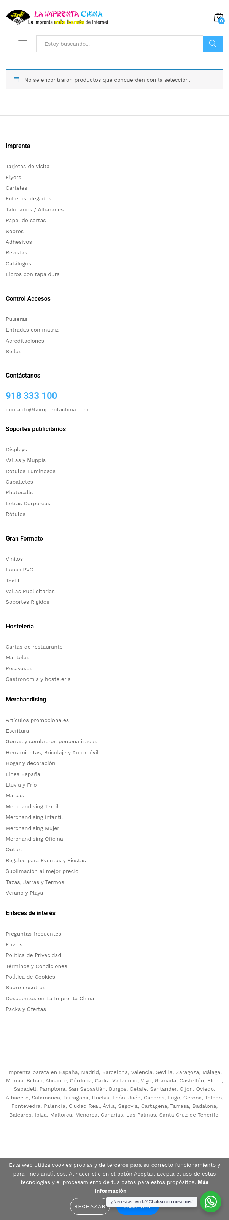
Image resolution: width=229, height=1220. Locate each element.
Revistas (16, 252)
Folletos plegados (28, 198)
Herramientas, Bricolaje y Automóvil (52, 752)
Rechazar (90, 1206)
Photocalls (19, 492)
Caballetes (19, 482)
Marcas (15, 795)
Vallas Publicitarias (30, 591)
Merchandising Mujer (32, 828)
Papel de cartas (26, 220)
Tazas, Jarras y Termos (35, 882)
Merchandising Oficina (34, 839)
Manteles (17, 657)
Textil (12, 580)
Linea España (23, 774)
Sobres (15, 231)
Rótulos (15, 514)
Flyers (13, 177)
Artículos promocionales (37, 720)
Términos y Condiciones (36, 966)
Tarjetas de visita (27, 166)
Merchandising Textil (32, 806)
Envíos (14, 944)
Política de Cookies (30, 977)
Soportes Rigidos (27, 602)
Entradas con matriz (32, 330)
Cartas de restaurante (34, 647)
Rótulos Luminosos (31, 471)
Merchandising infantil (34, 817)
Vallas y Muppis (26, 460)
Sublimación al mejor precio (42, 871)
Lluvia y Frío (21, 785)
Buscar (213, 44)
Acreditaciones (25, 341)
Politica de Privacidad (33, 955)
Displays (16, 449)
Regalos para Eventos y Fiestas (46, 860)
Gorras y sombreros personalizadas (51, 741)
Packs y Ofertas (26, 1009)
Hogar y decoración (31, 763)
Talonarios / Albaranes (35, 209)
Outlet (14, 849)
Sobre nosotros (25, 987)
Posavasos (19, 668)
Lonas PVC (19, 569)
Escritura (17, 731)
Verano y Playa (24, 893)
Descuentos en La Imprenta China (50, 998)
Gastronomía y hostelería (38, 679)
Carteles (16, 188)
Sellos (13, 351)
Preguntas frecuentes (33, 934)
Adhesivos (19, 242)
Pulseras (17, 319)
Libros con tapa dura (33, 274)
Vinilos (14, 559)
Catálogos (18, 263)
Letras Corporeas (28, 503)
